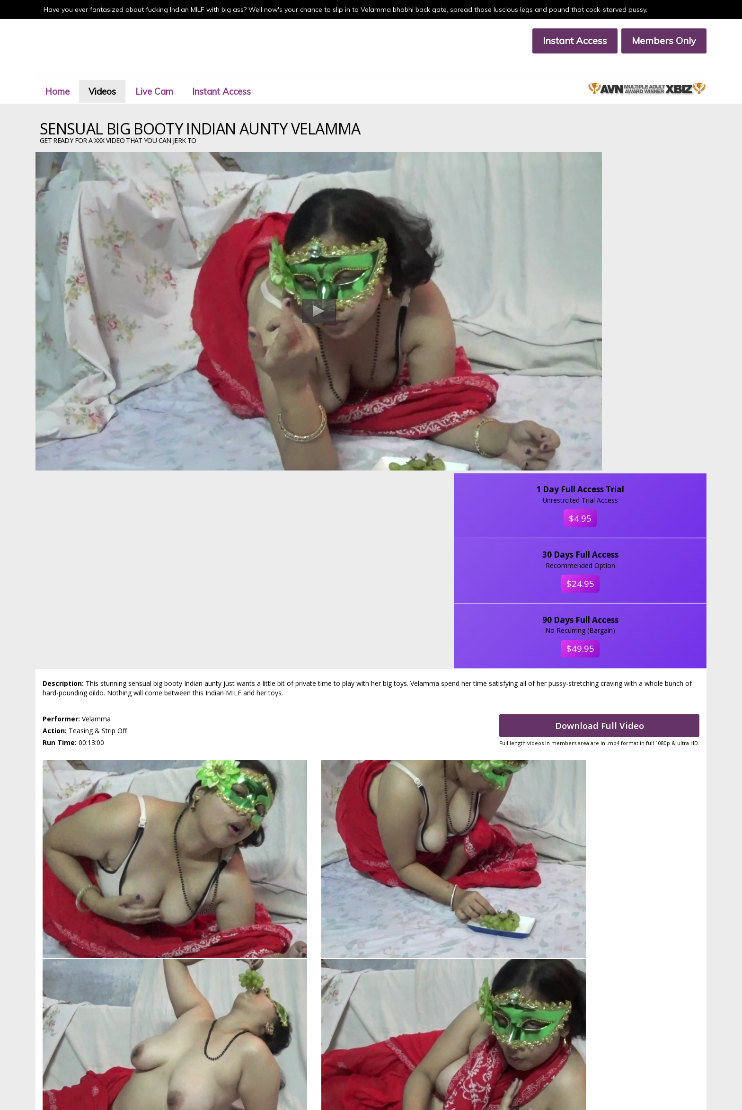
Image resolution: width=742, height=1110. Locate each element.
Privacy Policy (119, 1051)
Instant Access (567, 40)
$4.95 (633, 181)
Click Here (527, 988)
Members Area (122, 1026)
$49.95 (633, 322)
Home (67, 73)
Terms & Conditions (257, 1043)
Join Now (242, 1026)
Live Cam (173, 73)
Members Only (656, 40)
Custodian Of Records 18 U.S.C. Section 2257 (291, 1051)
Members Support (255, 1034)
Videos (117, 73)
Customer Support (126, 1034)
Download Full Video (591, 488)
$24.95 (633, 252)
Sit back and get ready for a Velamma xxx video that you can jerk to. (371, 658)
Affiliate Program (125, 1043)
